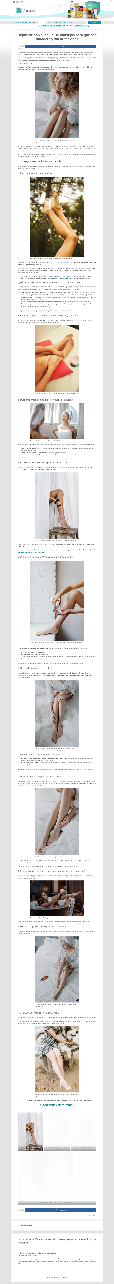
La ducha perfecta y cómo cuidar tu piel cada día (35, 1236)
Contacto (35, 1280)
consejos (42, 23)
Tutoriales (60, 26)
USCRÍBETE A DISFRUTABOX (57, 1105)
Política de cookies (72, 1280)
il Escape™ (69, 276)
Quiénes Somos (27, 1280)
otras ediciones (53, 23)
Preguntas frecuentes (16, 1280)
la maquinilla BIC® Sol (56, 276)
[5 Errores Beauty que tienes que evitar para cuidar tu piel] (57, 1170)
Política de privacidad (60, 1280)
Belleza (69, 26)
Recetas (43, 26)
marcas (34, 23)
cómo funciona (25, 23)
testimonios (64, 23)
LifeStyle (51, 26)
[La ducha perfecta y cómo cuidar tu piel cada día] (83, 1131)
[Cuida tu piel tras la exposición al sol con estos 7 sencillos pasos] (57, 1131)
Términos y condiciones (46, 1280)
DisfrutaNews (80, 26)
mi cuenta (73, 23)
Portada (16, 23)
